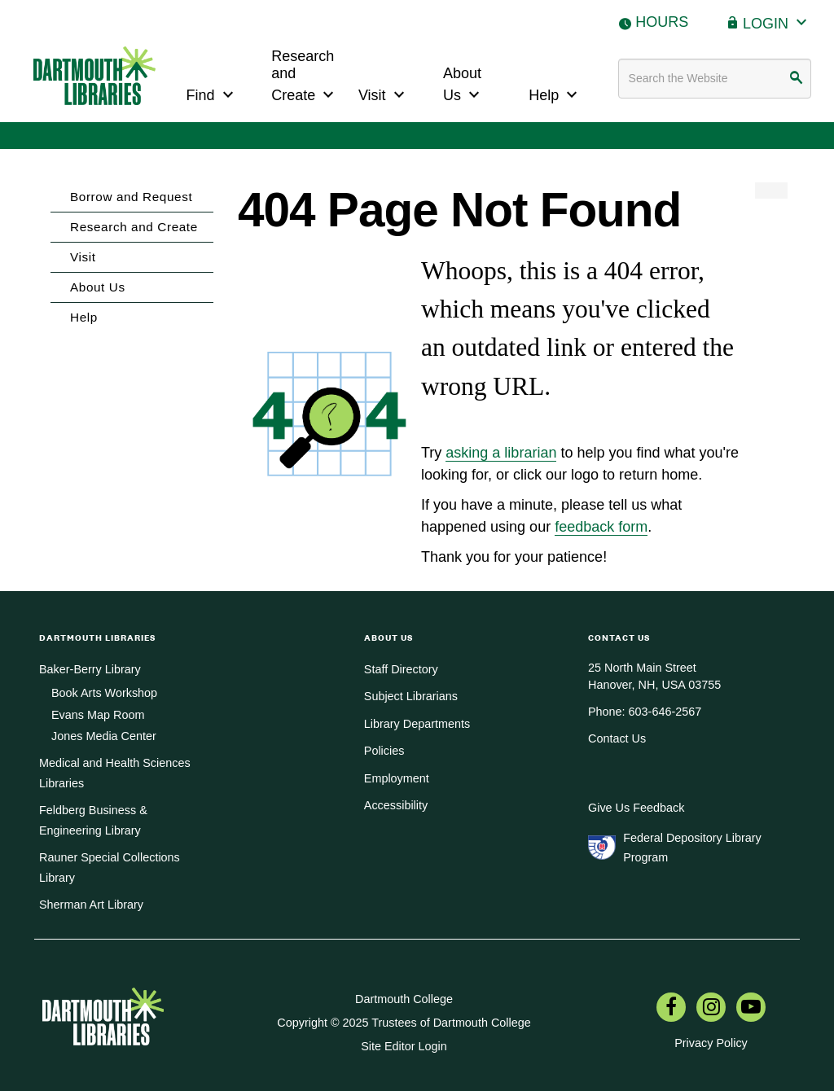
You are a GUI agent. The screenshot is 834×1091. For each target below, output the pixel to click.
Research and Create (304, 76)
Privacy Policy (711, 1042)
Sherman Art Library (91, 904)
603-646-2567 (665, 711)
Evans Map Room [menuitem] (97, 714)
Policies (384, 750)
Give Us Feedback (636, 807)
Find (212, 93)
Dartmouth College (404, 999)
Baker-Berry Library (90, 669)
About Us (463, 84)
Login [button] (777, 22)
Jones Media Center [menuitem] (103, 736)
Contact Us (617, 738)
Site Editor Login (404, 1046)
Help (555, 93)
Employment (396, 778)
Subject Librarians (411, 696)
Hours (661, 22)
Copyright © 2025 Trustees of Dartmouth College (403, 1022)
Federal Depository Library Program (692, 847)
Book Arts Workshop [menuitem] (104, 692)
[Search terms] (715, 79)
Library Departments (417, 723)
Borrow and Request (131, 197)
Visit (383, 93)
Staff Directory (401, 669)
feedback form (601, 527)
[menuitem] (671, 1008)
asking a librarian (501, 453)
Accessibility (396, 805)
